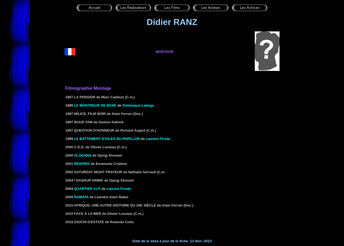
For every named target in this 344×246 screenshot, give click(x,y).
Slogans (82, 155)
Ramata (81, 197)
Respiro (82, 164)
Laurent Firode (158, 139)
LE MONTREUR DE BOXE (95, 105)
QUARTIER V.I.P (87, 189)
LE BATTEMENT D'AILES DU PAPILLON (107, 139)
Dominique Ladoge (138, 105)
